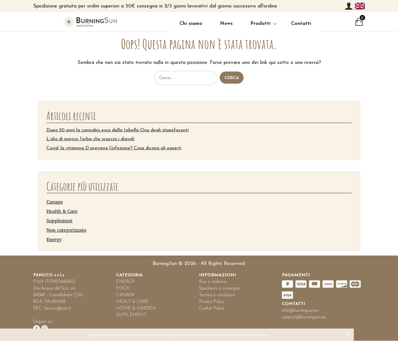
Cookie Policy (211, 308)
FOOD (123, 289)
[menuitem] (360, 6)
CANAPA (125, 295)
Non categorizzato (66, 230)
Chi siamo (160, 23)
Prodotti (230, 23)
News (196, 23)
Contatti (271, 23)
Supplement (59, 220)
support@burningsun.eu (304, 317)
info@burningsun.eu (300, 311)
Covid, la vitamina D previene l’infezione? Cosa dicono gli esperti (118, 148)
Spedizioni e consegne (219, 289)
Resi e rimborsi (212, 282)
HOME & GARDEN (136, 308)
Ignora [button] (348, 335)
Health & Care (62, 211)
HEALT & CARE (132, 302)
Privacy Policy (211, 302)
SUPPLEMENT (131, 315)
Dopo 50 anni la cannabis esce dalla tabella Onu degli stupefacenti (121, 130)
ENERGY (125, 282)
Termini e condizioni (217, 295)
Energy (54, 239)
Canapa (54, 202)
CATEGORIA (129, 275)
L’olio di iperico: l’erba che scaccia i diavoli (92, 139)
